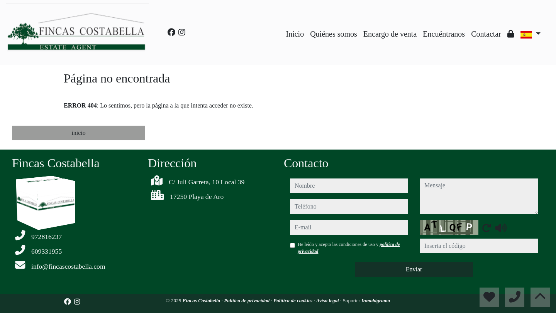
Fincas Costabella (202, 300)
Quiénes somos (333, 34)
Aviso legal (328, 300)
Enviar (414, 269)
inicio (78, 133)
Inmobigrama (375, 300)
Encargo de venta (390, 34)
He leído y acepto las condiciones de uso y (349, 248)
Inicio (295, 34)
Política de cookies (293, 300)
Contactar (486, 34)
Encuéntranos (444, 34)
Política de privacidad (247, 300)
